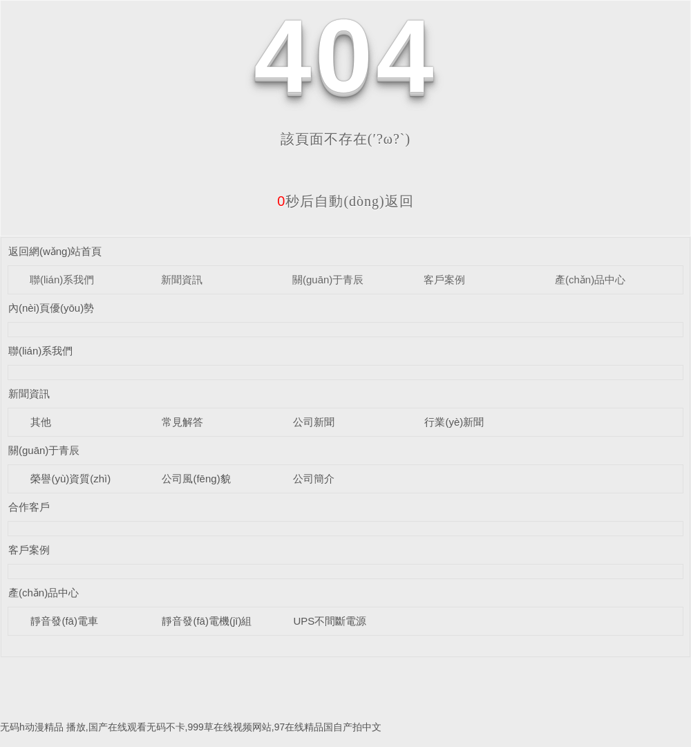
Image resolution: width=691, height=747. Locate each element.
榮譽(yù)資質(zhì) (70, 478)
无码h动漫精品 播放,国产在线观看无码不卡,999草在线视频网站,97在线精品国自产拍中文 (190, 726)
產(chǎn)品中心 (590, 279)
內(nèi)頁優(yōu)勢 (51, 308)
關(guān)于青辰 (327, 279)
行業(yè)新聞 (454, 422)
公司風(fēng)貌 (196, 478)
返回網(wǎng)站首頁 (55, 251)
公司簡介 (313, 478)
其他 (40, 422)
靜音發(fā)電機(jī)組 (207, 621)
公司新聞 (313, 422)
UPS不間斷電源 (329, 621)
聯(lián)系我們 (62, 279)
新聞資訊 (181, 279)
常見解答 (182, 422)
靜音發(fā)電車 (64, 621)
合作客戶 (29, 507)
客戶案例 (444, 279)
